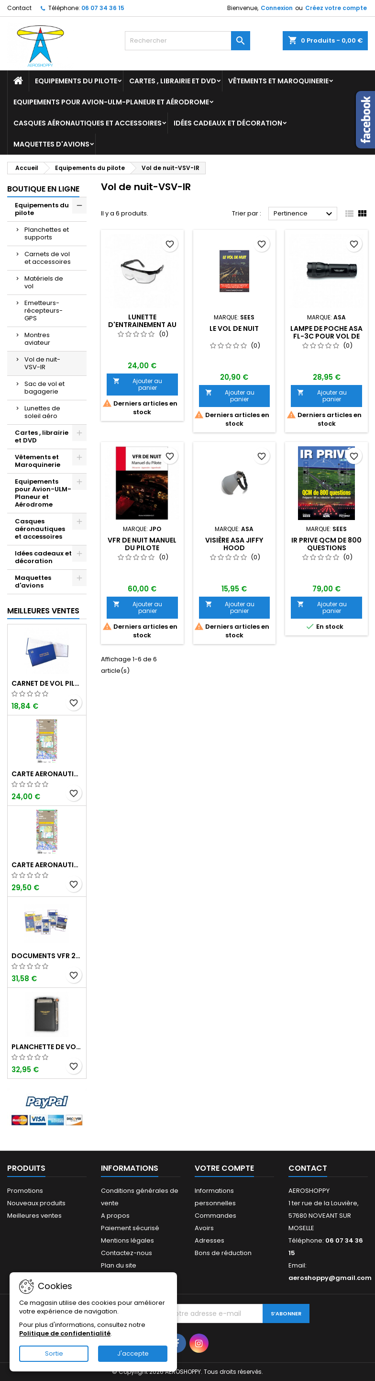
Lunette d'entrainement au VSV (142, 324)
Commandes (215, 1215)
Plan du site (118, 1265)
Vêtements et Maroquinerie (278, 81)
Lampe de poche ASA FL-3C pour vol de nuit (326, 336)
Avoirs (204, 1228)
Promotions (25, 1190)
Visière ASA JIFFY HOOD (234, 544)
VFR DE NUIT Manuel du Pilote (142, 544)
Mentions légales (127, 1240)
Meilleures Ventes (43, 610)
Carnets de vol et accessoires (47, 257)
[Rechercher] (187, 40)
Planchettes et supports (46, 233)
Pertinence (304, 214)
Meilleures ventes (34, 1215)
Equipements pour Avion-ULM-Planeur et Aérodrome (111, 102)
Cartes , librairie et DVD (172, 81)
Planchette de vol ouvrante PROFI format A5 (46, 1047)
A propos (115, 1215)
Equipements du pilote (76, 81)
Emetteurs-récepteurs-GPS (43, 310)
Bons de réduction (223, 1252)
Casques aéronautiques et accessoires (87, 123)
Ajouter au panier (137, 384)
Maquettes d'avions (51, 144)
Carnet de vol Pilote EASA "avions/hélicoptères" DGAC (46, 683)
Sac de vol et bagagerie (44, 387)
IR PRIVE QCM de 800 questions (326, 544)
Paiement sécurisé (130, 1228)
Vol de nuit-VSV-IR (42, 363)
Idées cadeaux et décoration (228, 123)
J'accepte (133, 1353)
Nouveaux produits (36, 1203)
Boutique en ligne (43, 188)
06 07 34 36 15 (102, 8)
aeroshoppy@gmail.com (330, 1277)
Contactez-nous (126, 1252)
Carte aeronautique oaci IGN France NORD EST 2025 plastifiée (46, 865)
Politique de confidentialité (64, 1333)
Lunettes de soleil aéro (42, 412)
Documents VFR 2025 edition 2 (46, 956)
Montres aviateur (37, 338)
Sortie (54, 1353)
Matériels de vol (43, 282)
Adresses (209, 1240)
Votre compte (224, 1168)
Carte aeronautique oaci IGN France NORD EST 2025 (46, 774)
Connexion (277, 8)
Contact (19, 8)
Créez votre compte (336, 8)
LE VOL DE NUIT (234, 328)
